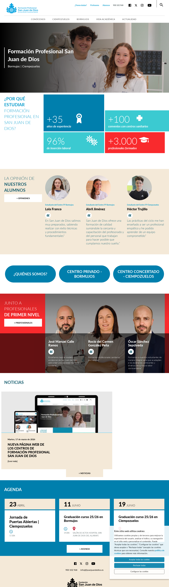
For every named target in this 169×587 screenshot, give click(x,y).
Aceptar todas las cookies (139, 559)
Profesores (94, 5)
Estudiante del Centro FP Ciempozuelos (143, 205)
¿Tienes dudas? (81, 5)
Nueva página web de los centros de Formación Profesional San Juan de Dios (29, 450)
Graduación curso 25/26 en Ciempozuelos (138, 519)
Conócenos (38, 19)
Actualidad (129, 19)
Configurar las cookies (139, 571)
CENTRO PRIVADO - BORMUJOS (84, 274)
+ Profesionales (23, 322)
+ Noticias (84, 473)
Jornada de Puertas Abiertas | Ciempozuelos (24, 521)
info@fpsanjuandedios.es (92, 570)
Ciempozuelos (60, 19)
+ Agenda (84, 549)
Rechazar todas (139, 565)
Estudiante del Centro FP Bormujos (59, 205)
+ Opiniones (23, 198)
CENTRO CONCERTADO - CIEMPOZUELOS (138, 274)
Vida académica (105, 19)
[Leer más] (17, 461)
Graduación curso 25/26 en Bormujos (83, 519)
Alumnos (106, 5)
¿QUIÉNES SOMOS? (30, 274)
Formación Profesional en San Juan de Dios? (21, 113)
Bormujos (83, 19)
